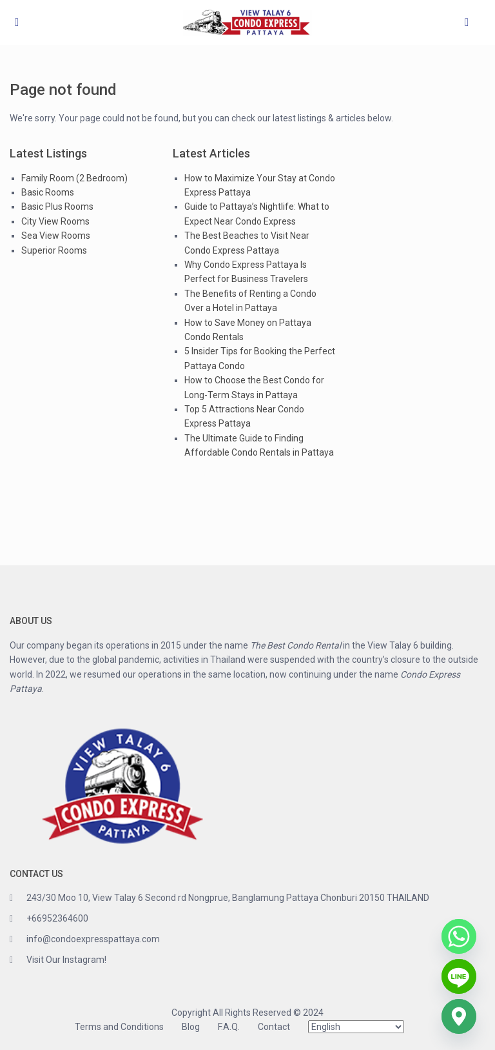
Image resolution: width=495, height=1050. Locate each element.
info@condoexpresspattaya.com (93, 939)
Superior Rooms (54, 250)
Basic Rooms (47, 192)
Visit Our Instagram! (66, 959)
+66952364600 (57, 918)
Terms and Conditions (119, 1027)
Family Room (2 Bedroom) (74, 178)
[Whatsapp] (459, 936)
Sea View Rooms (55, 235)
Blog (191, 1027)
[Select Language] (356, 1026)
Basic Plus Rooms (57, 206)
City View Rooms (55, 221)
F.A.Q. (229, 1027)
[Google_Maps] (459, 1016)
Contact (274, 1027)
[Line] (459, 976)
